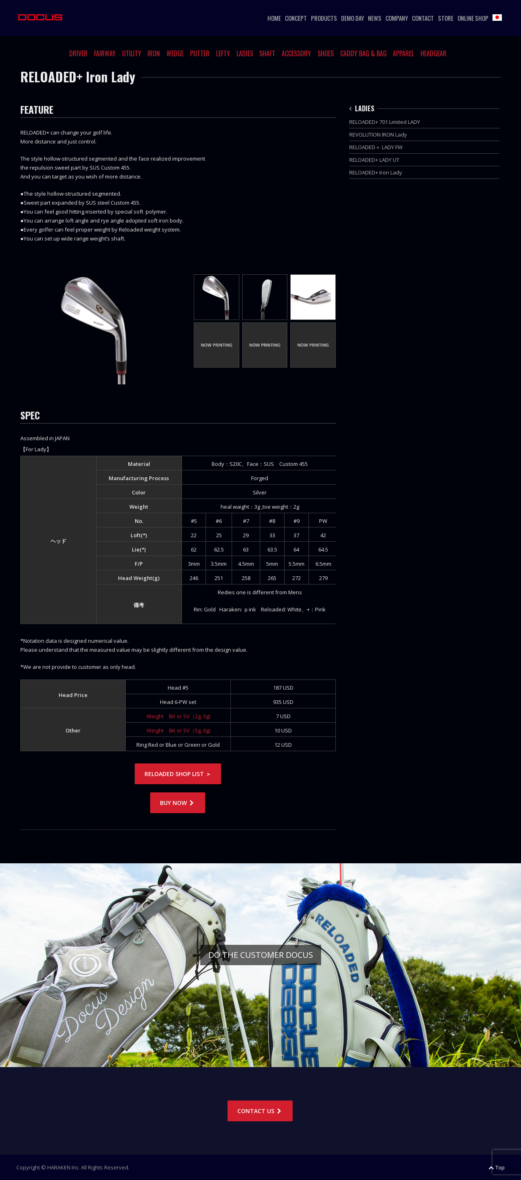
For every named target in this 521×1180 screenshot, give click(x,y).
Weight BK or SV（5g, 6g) (178, 730)
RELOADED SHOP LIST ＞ (177, 774)
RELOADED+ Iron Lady (375, 172)
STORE (445, 18)
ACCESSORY (296, 53)
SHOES (325, 53)
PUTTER (200, 53)
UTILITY (131, 53)
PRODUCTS (324, 18)
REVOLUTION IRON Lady (378, 134)
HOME (274, 18)
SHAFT (267, 53)
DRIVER (78, 53)
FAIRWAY (105, 53)
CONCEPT (296, 18)
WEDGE (175, 53)
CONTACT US (260, 1111)
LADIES (244, 53)
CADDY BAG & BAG (363, 53)
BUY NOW (177, 803)
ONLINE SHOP (473, 18)
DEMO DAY (352, 18)
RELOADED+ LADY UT (374, 159)
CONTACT (423, 18)
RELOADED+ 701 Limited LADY (384, 122)
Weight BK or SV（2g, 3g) (178, 716)
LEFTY (223, 53)
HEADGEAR (433, 53)
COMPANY (396, 18)
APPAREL (403, 53)
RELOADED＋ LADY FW (376, 147)
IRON (153, 53)
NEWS (374, 18)
